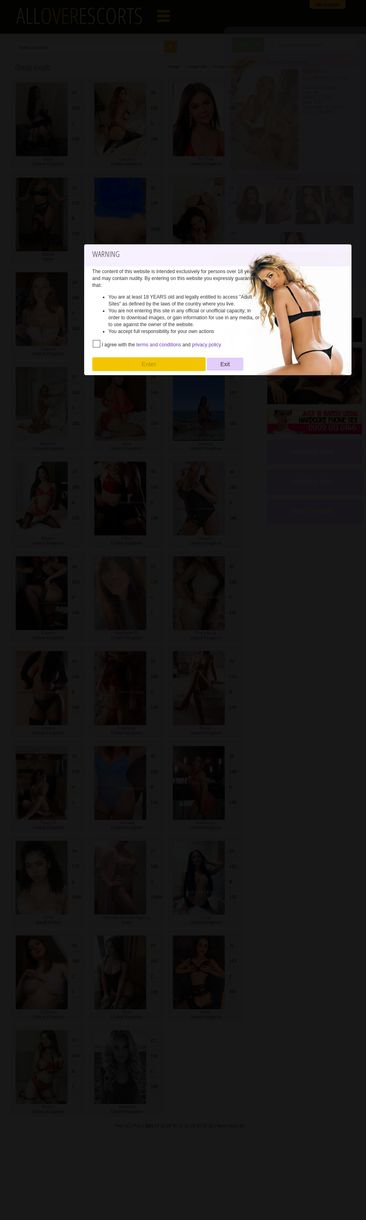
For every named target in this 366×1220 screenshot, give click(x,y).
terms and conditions (158, 345)
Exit (225, 364)
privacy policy (206, 345)
